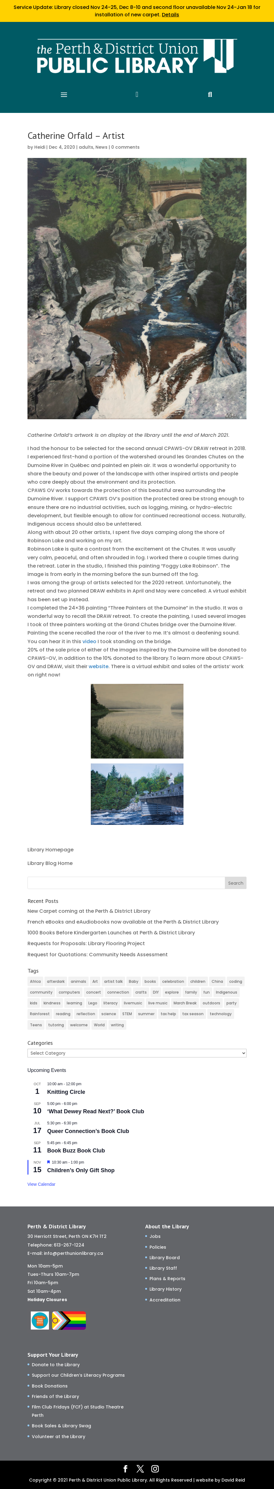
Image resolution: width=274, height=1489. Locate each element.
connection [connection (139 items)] (118, 992)
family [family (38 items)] (191, 992)
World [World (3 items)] (99, 1025)
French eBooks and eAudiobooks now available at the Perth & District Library (123, 921)
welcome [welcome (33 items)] (79, 1025)
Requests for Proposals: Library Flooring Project (86, 943)
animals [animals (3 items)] (78, 981)
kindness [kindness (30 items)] (52, 1003)
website (98, 666)
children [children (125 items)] (197, 981)
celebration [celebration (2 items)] (173, 981)
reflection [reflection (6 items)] (86, 1013)
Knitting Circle (66, 1092)
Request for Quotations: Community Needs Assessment (97, 954)
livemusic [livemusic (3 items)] (133, 1003)
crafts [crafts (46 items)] (141, 992)
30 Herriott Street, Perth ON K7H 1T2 (67, 1236)
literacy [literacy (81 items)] (110, 1003)
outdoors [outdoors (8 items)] (211, 1003)
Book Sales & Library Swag (61, 1426)
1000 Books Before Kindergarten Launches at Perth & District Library (111, 932)
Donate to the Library (56, 1365)
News (101, 147)
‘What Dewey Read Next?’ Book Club (95, 1111)
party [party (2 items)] (231, 1003)
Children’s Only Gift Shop (81, 1170)
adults (86, 147)
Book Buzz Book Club (76, 1151)
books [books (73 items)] (150, 981)
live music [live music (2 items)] (157, 1003)
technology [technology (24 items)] (221, 1013)
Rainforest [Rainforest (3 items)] (40, 1013)
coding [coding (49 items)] (235, 981)
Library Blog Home (50, 863)
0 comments (125, 147)
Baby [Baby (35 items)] (133, 981)
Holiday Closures (47, 1300)
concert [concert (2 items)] (93, 992)
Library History (166, 1289)
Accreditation (165, 1300)
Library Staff (163, 1268)
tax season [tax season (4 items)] (193, 1013)
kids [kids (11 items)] (33, 1003)
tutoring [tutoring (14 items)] (56, 1025)
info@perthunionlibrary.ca (73, 1253)
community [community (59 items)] (41, 992)
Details (170, 14)
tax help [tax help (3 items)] (168, 1013)
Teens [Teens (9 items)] (36, 1025)
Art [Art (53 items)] (95, 981)
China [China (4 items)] (217, 981)
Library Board (165, 1258)
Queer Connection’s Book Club (88, 1131)
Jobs (155, 1236)
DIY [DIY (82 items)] (156, 992)
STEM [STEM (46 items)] (127, 1013)
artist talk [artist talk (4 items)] (113, 981)
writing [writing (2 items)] (117, 1025)
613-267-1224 (69, 1245)
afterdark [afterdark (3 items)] (56, 981)
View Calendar (41, 1184)
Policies (158, 1247)
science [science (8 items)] (108, 1013)
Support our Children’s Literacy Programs (78, 1375)
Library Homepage (50, 849)
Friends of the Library (55, 1396)
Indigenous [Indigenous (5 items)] (226, 992)
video (89, 641)
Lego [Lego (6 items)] (92, 1003)
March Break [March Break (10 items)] (185, 1003)
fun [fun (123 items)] (206, 992)
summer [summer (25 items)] (146, 1013)
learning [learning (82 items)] (74, 1003)
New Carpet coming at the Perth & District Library (88, 911)
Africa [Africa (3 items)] (35, 981)
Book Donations (50, 1386)
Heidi (39, 147)
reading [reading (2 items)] (63, 1013)
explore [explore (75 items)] (172, 992)
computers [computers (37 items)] (69, 992)
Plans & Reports (167, 1279)
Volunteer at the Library (58, 1436)
